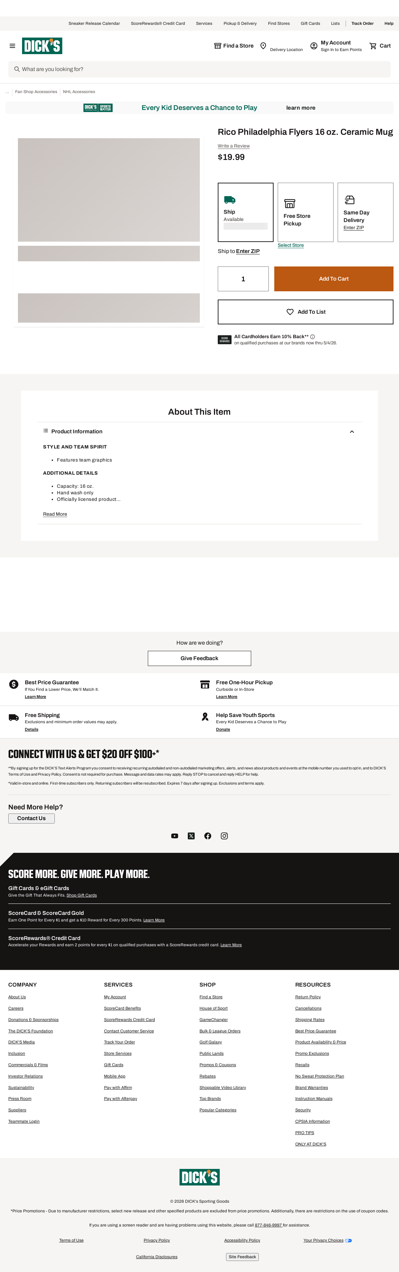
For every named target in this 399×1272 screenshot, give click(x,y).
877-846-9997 (269, 1225)
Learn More (301, 108)
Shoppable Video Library (223, 1087)
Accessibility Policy (242, 1240)
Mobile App (114, 1076)
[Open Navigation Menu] (12, 45)
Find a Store (211, 997)
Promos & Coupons (218, 1064)
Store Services (118, 1053)
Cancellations (308, 1008)
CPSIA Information (312, 1121)
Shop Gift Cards (81, 895)
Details (31, 729)
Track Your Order (119, 1042)
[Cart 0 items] (380, 45)
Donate (223, 729)
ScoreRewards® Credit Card (158, 24)
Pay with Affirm (118, 1087)
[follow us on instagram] (224, 837)
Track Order (362, 24)
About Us (17, 997)
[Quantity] (243, 278)
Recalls (302, 1064)
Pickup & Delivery (240, 24)
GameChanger (214, 1019)
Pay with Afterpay (120, 1098)
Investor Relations (25, 1076)
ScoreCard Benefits (122, 1008)
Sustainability (21, 1087)
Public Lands (212, 1053)
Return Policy (308, 997)
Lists (335, 24)
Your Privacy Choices (324, 1240)
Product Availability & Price (320, 1042)
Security (303, 1110)
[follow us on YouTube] (175, 837)
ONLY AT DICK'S (310, 1144)
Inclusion (16, 1053)
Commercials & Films (28, 1064)
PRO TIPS (304, 1132)
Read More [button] (55, 514)
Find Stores (279, 24)
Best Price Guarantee (315, 1031)
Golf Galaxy (211, 1042)
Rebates (208, 1076)
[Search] (206, 69)
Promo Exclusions (312, 1053)
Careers (15, 1008)
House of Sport (214, 1008)
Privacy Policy (157, 1240)
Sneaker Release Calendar (94, 24)
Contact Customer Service (129, 1031)
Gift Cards (310, 24)
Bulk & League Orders (220, 1031)
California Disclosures (156, 1256)
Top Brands (210, 1098)
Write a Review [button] (234, 146)
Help (389, 24)
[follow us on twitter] (191, 837)
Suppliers (17, 1110)
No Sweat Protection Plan (319, 1076)
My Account (115, 997)
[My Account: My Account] (336, 45)
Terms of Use (71, 1240)
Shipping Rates (310, 1019)
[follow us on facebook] (208, 837)
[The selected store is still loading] (233, 45)
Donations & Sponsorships (33, 1019)
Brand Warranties (311, 1087)
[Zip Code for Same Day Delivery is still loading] (281, 45)
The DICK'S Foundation (30, 1031)
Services (204, 24)
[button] (291, 245)
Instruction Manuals (313, 1098)
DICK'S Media (21, 1042)
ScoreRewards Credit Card (129, 1019)
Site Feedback (242, 1256)
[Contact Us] (31, 818)
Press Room (19, 1098)
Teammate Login (24, 1121)
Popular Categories (218, 1110)
